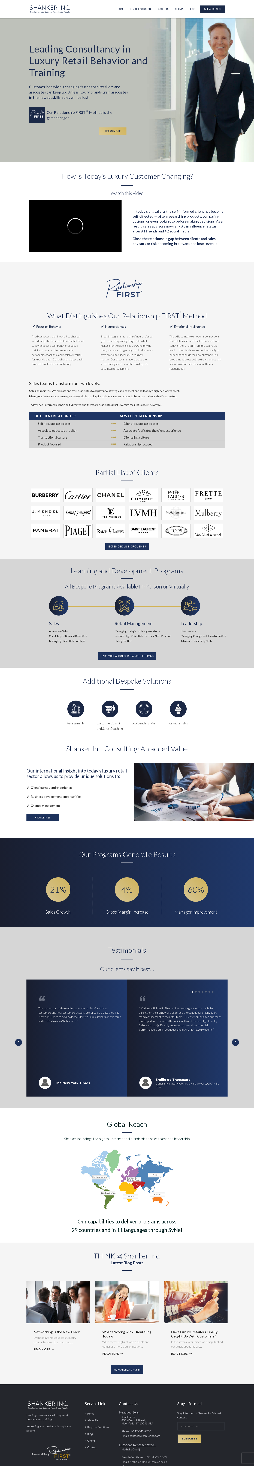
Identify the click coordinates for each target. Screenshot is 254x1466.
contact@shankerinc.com (144, 1435)
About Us (163, 9)
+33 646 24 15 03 (156, 1457)
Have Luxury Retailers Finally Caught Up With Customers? (194, 1334)
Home (120, 9)
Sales (54, 623)
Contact (91, 1447)
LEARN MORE (113, 131)
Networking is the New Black (57, 1332)
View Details (42, 817)
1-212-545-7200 (140, 1431)
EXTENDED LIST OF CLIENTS (127, 546)
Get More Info (212, 9)
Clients (179, 9)
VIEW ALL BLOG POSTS (127, 1369)
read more (42, 1349)
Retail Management (134, 623)
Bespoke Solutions (141, 9)
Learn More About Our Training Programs (127, 656)
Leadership (191, 623)
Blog (192, 9)
